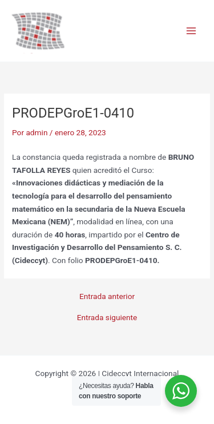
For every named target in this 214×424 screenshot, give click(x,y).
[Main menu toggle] (191, 31)
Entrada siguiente (107, 318)
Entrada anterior (107, 297)
